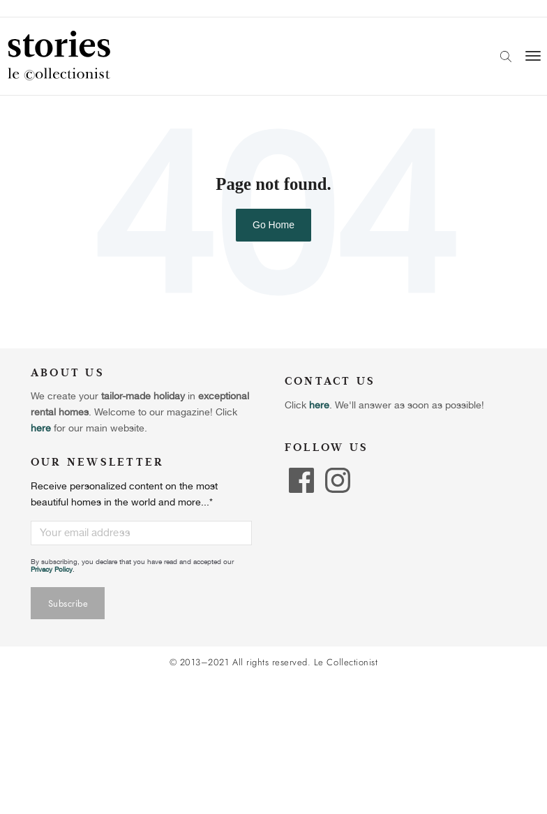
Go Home (273, 224)
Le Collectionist (345, 662)
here (319, 404)
